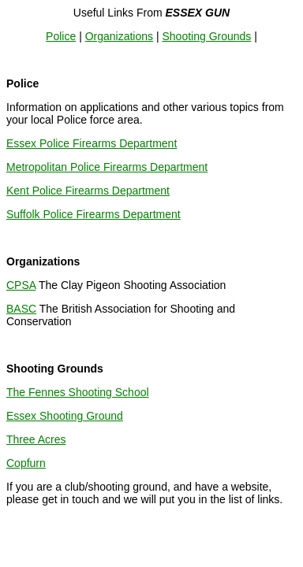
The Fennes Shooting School (77, 392)
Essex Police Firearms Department (91, 143)
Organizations (119, 36)
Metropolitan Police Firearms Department (107, 167)
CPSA (21, 285)
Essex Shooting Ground (64, 416)
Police (61, 36)
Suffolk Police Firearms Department (93, 214)
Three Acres (35, 439)
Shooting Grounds (206, 36)
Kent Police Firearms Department (88, 190)
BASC (21, 308)
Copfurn (26, 463)
